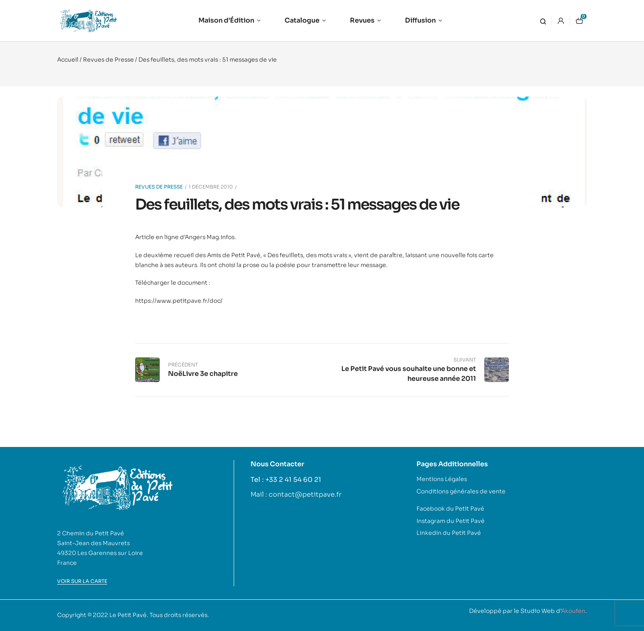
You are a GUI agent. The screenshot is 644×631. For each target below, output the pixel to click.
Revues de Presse (108, 59)
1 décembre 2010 (211, 187)
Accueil (67, 59)
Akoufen (573, 611)
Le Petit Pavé (128, 615)
